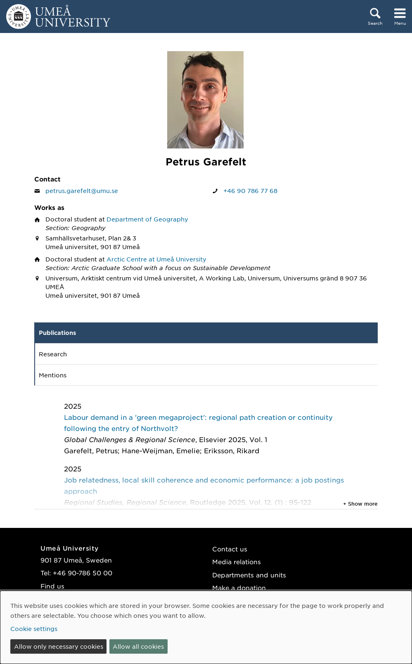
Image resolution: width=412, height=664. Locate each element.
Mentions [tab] (52, 375)
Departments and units (249, 575)
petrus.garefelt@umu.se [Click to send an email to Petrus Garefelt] (81, 190)
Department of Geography (147, 219)
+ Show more (360, 503)
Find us (52, 586)
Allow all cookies (138, 646)
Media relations (236, 561)
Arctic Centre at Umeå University (156, 259)
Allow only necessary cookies (58, 646)
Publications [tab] (57, 332)
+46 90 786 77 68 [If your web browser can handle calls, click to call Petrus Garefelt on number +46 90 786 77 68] (250, 190)
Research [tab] (53, 354)
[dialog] (206, 627)
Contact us (229, 549)
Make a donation (239, 587)
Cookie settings (33, 628)
